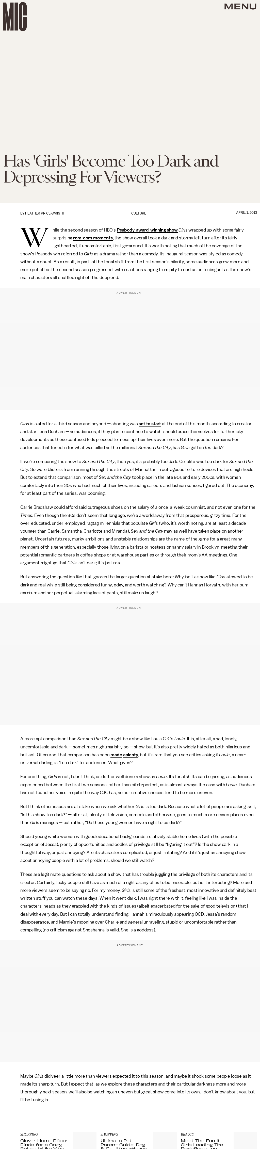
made (116, 754)
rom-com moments (93, 238)
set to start (150, 423)
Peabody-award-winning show (147, 230)
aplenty (130, 754)
